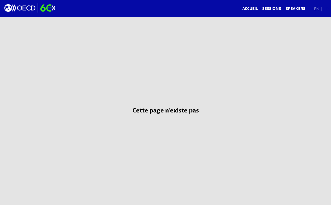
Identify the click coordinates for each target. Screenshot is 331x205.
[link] (250, 8)
